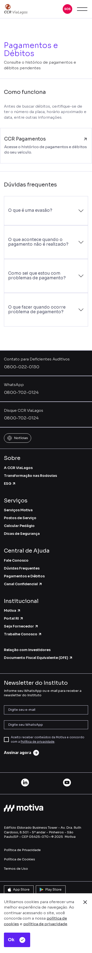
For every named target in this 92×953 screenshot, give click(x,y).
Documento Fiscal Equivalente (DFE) (38, 658)
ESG (10, 483)
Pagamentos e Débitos (24, 576)
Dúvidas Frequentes (21, 568)
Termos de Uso (16, 869)
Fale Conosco (16, 560)
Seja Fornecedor (21, 626)
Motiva (12, 610)
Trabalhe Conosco (23, 634)
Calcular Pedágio (19, 526)
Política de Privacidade (22, 850)
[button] (67, 9)
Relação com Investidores (27, 650)
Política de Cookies (19, 859)
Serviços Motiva (18, 510)
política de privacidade (45, 924)
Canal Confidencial (23, 584)
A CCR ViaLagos (18, 468)
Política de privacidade (37, 741)
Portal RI (14, 618)
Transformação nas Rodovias (30, 476)
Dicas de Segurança (22, 534)
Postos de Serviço (20, 518)
